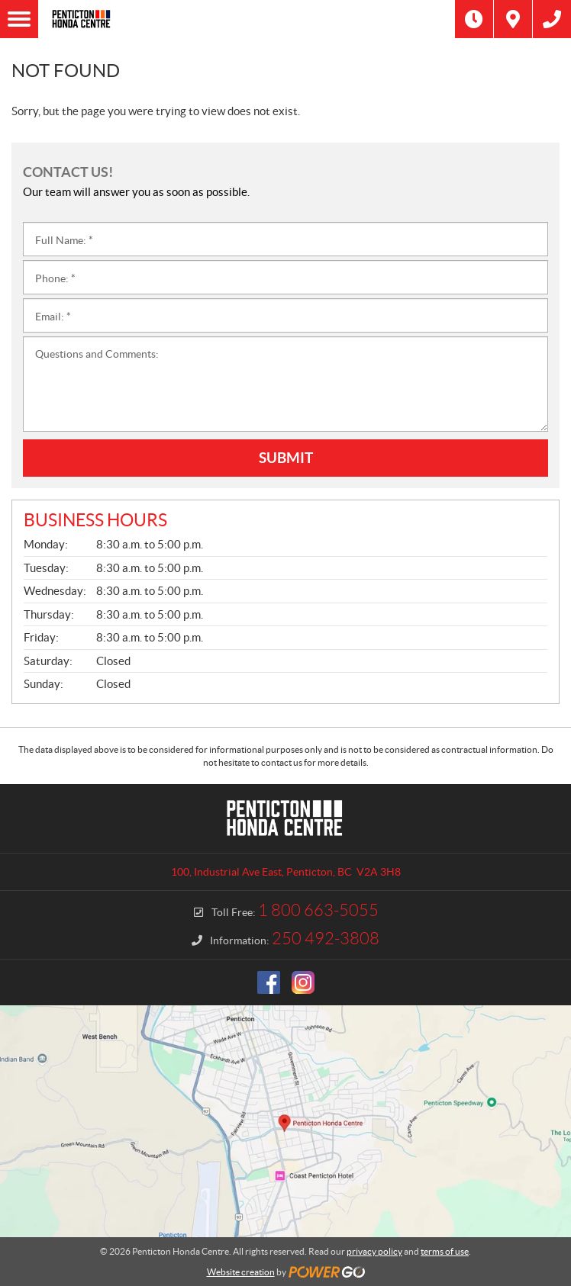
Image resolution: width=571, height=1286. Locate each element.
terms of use (445, 1251)
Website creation (241, 1272)
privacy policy (374, 1251)
